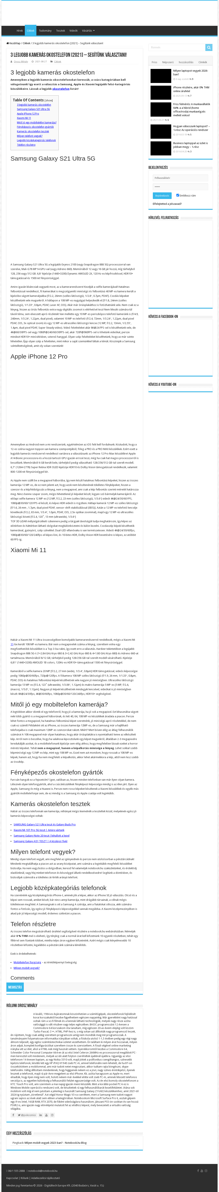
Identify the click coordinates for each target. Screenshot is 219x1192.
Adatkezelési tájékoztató (45, 1178)
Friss (154, 62)
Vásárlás (87, 30)
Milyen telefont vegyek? (29, 136)
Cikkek (30, 30)
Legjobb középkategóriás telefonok (36, 140)
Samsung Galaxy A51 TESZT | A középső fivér (41, 841)
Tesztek (60, 30)
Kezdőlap (9, 30)
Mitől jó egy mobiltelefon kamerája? (36, 122)
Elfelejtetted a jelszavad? (167, 203)
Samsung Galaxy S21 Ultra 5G (33, 109)
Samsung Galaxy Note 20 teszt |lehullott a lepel (41, 835)
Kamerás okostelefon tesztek (33, 131)
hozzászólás (186, 62)
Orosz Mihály (21, 61)
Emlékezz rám (186, 195)
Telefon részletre (26, 144)
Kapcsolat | (13, 1178)
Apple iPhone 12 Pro (28, 113)
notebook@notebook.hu (41, 1170)
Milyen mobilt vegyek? (27, 967)
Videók (73, 30)
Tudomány (45, 30)
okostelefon (60, 88)
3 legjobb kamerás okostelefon (34, 104)
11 (12, 644)
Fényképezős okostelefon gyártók (35, 126)
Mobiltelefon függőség (27, 962)
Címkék (203, 62)
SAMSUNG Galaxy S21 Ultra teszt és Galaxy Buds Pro (45, 824)
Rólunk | (26, 1178)
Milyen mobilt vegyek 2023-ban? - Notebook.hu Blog (56, 1142)
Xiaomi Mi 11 (24, 118)
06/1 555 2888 (15, 1170)
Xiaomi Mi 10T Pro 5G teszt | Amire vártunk (39, 830)
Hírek (20, 30)
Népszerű (168, 62)
